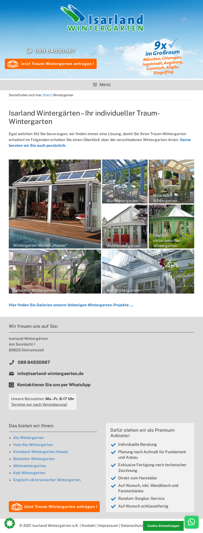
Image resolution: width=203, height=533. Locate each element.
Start (47, 95)
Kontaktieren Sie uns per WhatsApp (54, 384)
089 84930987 (55, 51)
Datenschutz (132, 525)
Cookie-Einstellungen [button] (163, 526)
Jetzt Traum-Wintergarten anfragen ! (50, 63)
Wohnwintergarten (29, 466)
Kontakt (89, 525)
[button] (54, 506)
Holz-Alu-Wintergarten (33, 444)
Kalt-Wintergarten (29, 473)
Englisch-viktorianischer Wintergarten (47, 480)
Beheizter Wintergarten (34, 459)
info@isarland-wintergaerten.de (50, 373)
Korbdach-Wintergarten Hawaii (40, 452)
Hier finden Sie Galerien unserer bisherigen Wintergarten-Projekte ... (71, 305)
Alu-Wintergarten (28, 437)
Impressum (108, 525)
